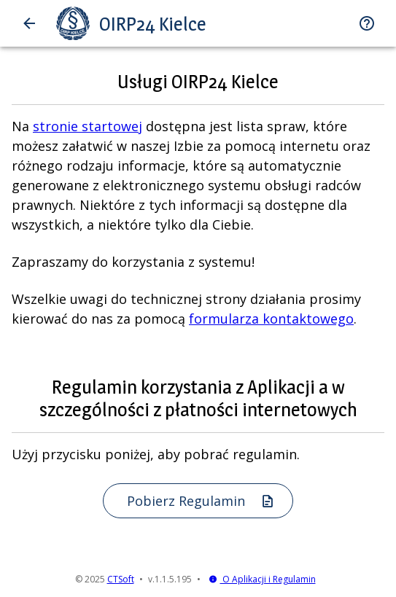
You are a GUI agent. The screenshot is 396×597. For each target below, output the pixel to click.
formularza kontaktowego (271, 318)
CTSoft (120, 579)
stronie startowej (87, 126)
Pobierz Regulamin (201, 501)
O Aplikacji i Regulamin (262, 579)
